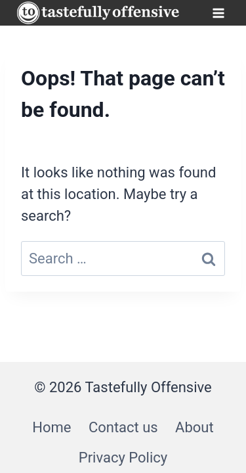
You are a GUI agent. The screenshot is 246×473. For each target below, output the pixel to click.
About (194, 427)
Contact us (123, 427)
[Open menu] (218, 13)
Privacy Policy (123, 457)
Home (51, 427)
